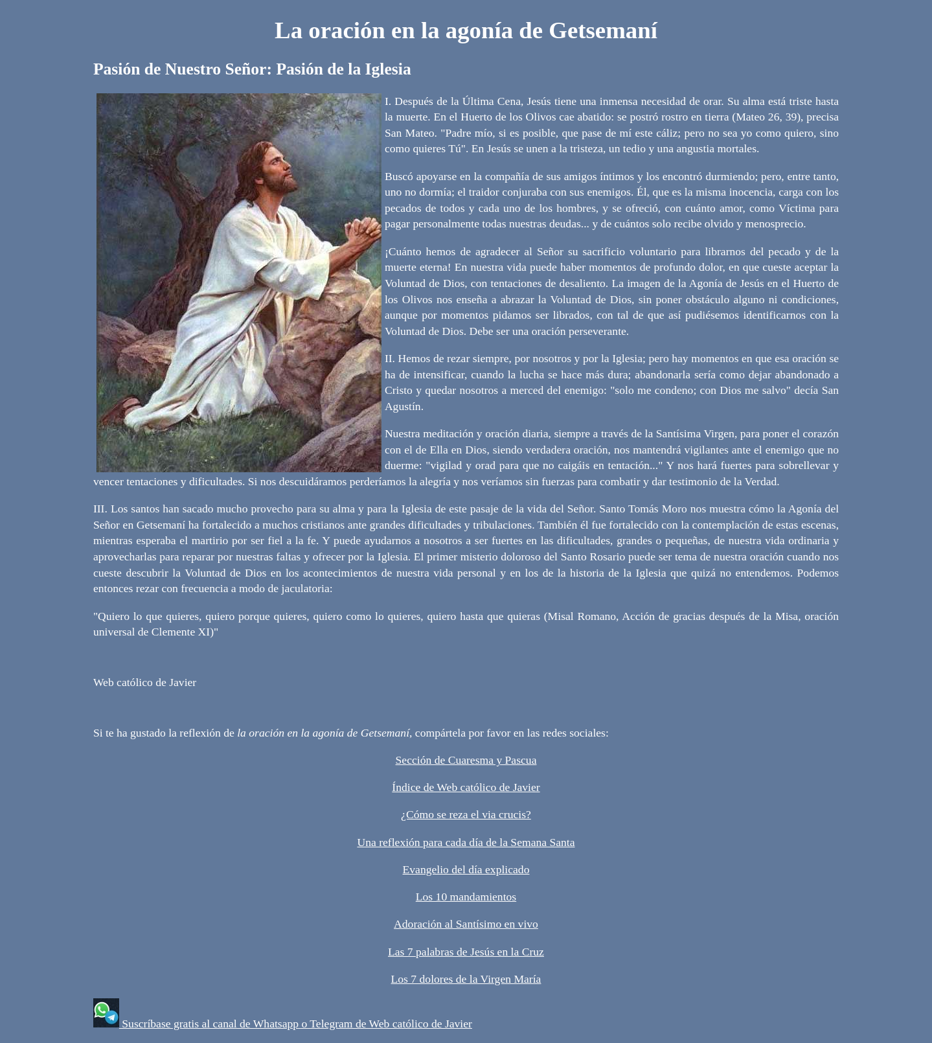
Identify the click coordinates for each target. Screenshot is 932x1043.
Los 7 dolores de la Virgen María (466, 978)
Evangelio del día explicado (466, 869)
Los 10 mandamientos (466, 896)
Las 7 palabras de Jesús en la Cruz (466, 951)
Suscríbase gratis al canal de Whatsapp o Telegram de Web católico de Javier (295, 1023)
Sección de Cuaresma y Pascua (466, 759)
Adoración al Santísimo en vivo (466, 923)
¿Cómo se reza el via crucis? (466, 814)
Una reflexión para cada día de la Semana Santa (465, 842)
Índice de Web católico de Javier (466, 787)
